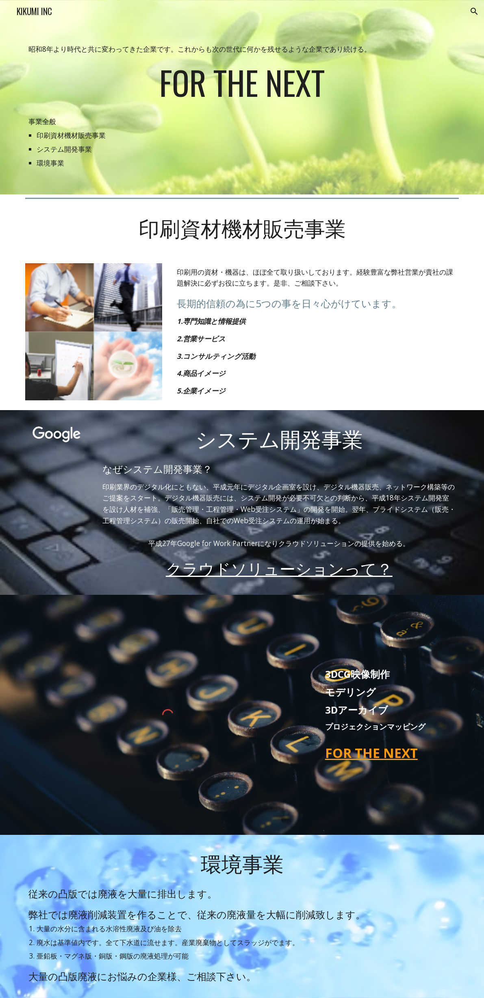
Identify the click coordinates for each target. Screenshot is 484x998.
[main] (242, 97)
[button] (474, 11)
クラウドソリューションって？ (279, 567)
